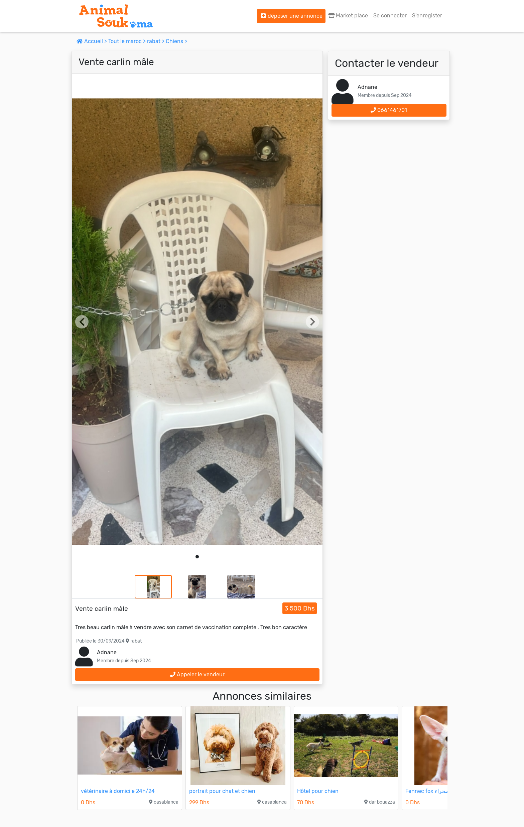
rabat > (156, 41)
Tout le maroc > (127, 41)
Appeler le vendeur (197, 674)
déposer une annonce (291, 16)
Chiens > (176, 41)
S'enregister (427, 15)
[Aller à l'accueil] (116, 16)
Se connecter (390, 15)
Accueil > (92, 41)
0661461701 (389, 110)
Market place (348, 15)
